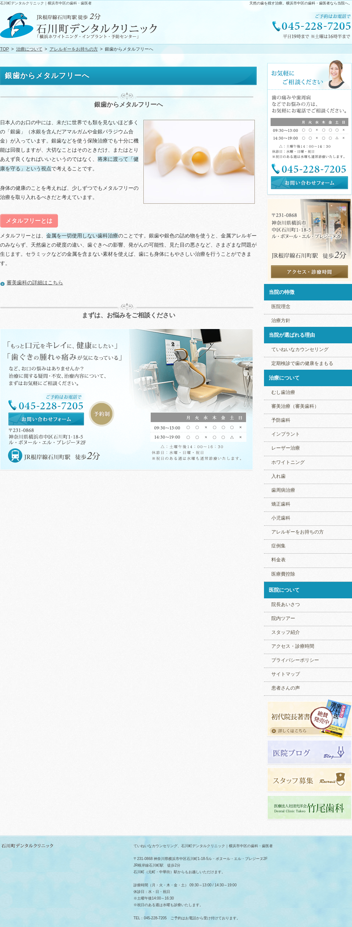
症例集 (278, 546)
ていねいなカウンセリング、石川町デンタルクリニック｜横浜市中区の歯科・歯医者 (203, 846)
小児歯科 (280, 518)
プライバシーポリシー (295, 660)
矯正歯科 (280, 504)
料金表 (278, 559)
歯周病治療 (283, 490)
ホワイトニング (288, 462)
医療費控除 (283, 574)
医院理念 (280, 306)
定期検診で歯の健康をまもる (302, 363)
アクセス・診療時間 (292, 646)
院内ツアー (283, 618)
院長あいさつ (285, 604)
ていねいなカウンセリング (300, 349)
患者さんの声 (285, 688)
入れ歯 (278, 476)
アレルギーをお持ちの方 (297, 532)
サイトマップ (285, 674)
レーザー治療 (285, 448)
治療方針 (280, 320)
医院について (284, 590)
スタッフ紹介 (285, 632)
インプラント (285, 434)
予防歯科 (280, 420)
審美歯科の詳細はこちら (35, 282)
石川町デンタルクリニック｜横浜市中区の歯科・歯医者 (46, 3)
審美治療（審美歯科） (295, 406)
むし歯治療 (283, 392)
